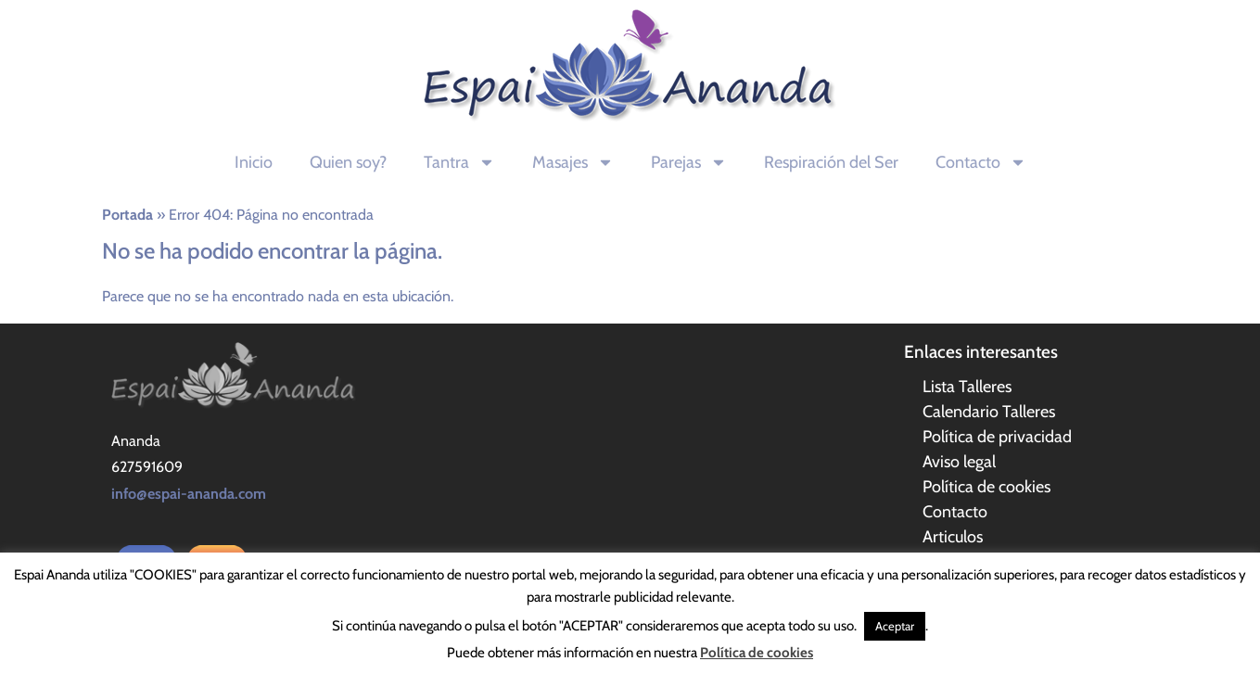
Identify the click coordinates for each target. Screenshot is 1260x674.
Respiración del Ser (831, 162)
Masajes (573, 162)
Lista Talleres (967, 386)
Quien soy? (348, 162)
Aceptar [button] (894, 625)
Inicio (254, 162)
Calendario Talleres (989, 411)
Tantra (459, 162)
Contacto (980, 162)
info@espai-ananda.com (188, 493)
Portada (127, 214)
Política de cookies (986, 487)
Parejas (689, 162)
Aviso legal (959, 461)
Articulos (953, 537)
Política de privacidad (997, 436)
